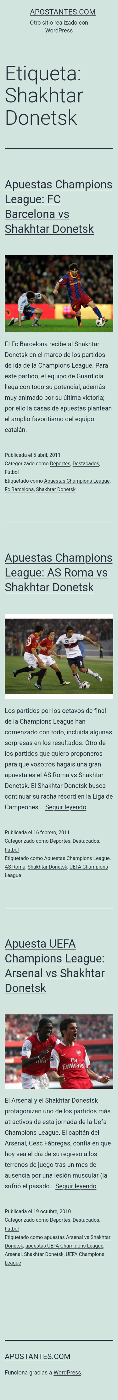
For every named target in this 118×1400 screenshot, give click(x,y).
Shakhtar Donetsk (56, 489)
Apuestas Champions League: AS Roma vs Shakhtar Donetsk (58, 572)
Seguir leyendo (65, 807)
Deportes (60, 464)
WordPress (67, 1372)
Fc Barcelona (19, 489)
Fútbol (12, 472)
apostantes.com (63, 12)
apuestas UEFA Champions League (64, 1246)
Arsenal (13, 1254)
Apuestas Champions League (77, 481)
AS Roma (15, 867)
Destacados (86, 464)
